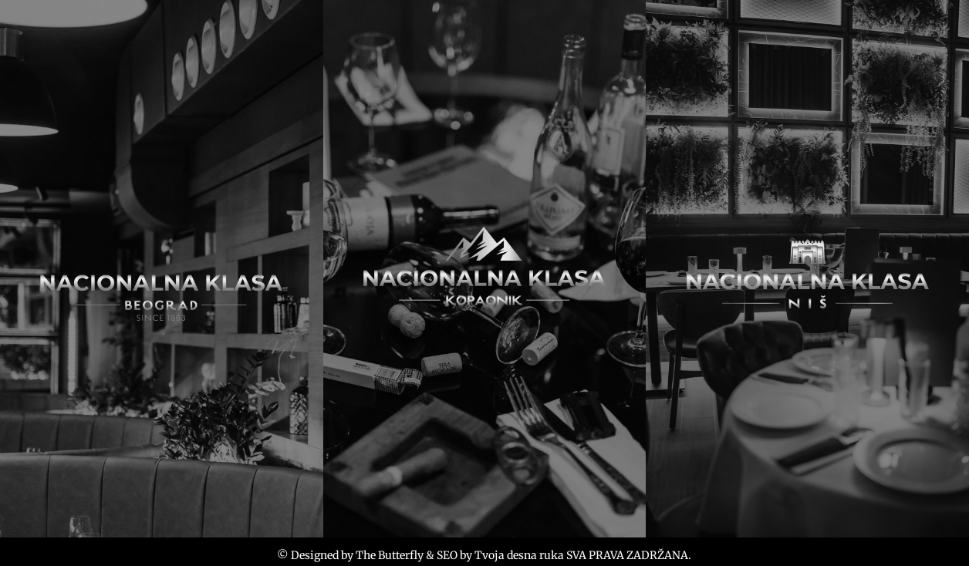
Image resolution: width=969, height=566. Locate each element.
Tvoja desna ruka (519, 555)
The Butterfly (390, 555)
